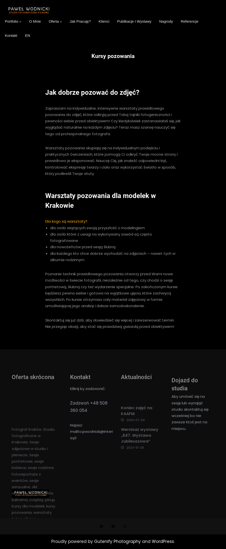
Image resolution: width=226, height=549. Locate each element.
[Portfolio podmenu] (20, 21)
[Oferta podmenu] (61, 21)
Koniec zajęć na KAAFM (136, 419)
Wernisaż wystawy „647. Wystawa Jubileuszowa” (139, 444)
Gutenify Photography (118, 541)
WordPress (163, 541)
